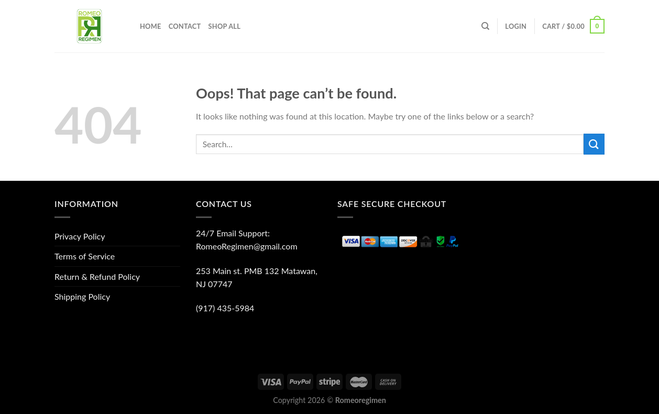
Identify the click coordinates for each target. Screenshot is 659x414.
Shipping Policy (82, 296)
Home (150, 26)
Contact (185, 26)
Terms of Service (84, 256)
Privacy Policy (79, 236)
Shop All (224, 26)
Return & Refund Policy (97, 276)
